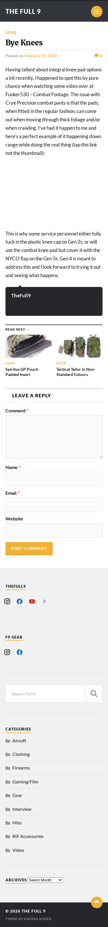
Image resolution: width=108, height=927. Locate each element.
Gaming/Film (25, 781)
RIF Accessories (27, 836)
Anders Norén (37, 919)
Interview (21, 809)
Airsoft (19, 740)
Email (12, 493)
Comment (16, 410)
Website (14, 518)
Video (18, 850)
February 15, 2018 (40, 55)
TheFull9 (21, 295)
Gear (11, 32)
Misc (17, 822)
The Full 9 (23, 11)
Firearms (21, 767)
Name (13, 467)
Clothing (21, 754)
